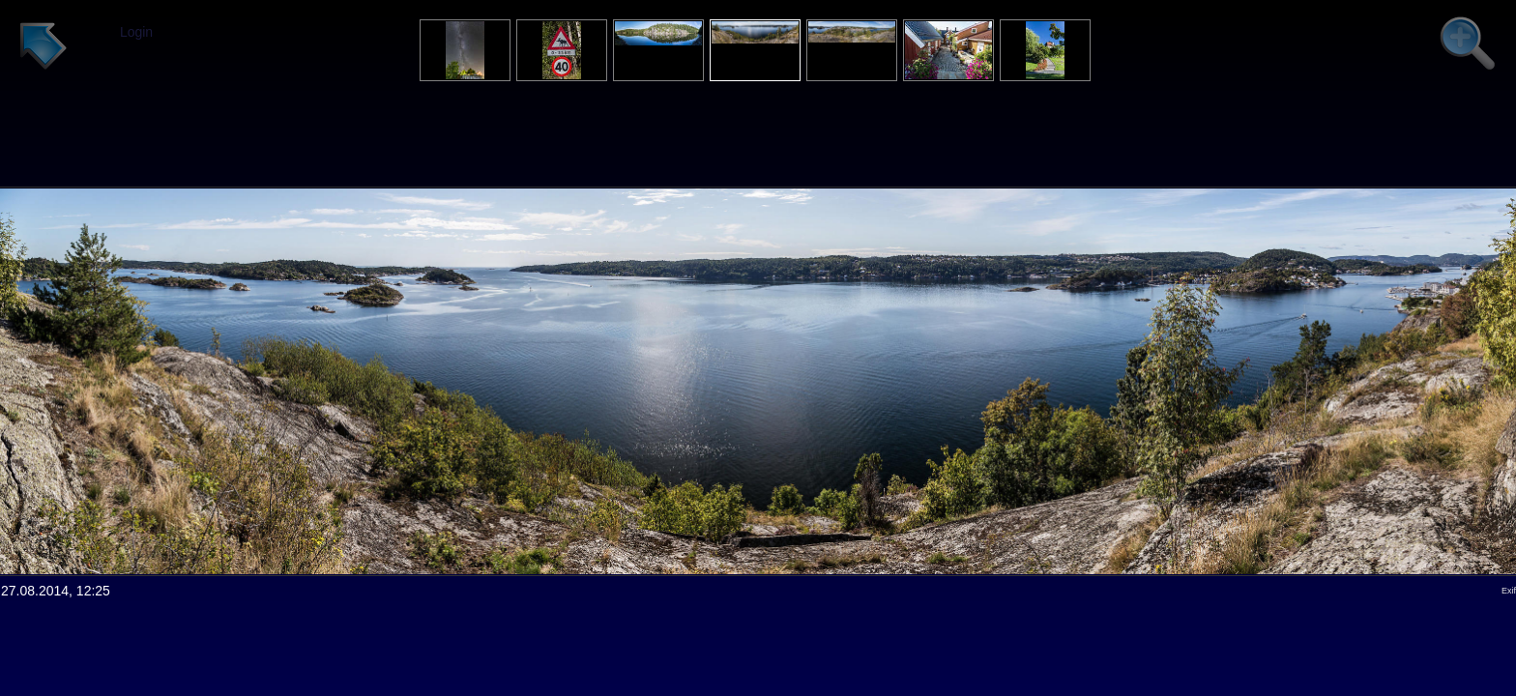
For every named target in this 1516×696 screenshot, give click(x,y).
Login (136, 32)
